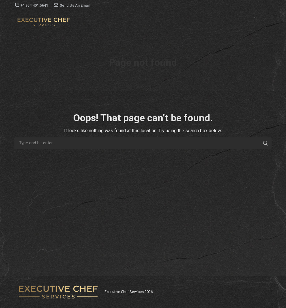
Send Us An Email (71, 5)
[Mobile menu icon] (266, 22)
